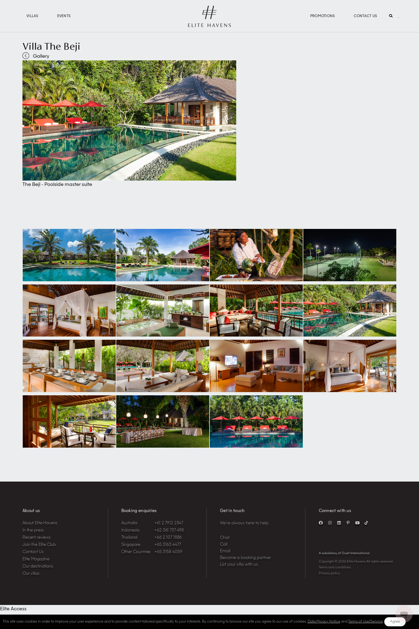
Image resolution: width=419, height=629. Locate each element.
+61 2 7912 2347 (168, 523)
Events (64, 16)
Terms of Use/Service (365, 621)
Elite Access (13, 609)
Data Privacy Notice (324, 621)
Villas (32, 16)
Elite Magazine (35, 559)
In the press (33, 531)
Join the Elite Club (39, 545)
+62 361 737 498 (169, 531)
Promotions (322, 16)
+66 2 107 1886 (168, 538)
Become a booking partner (245, 558)
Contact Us (365, 16)
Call (223, 545)
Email (225, 551)
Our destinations (37, 567)
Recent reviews (36, 538)
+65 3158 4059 (168, 552)
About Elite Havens (39, 523)
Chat (225, 538)
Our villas (31, 574)
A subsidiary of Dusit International (344, 553)
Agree (395, 621)
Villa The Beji (51, 46)
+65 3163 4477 (167, 545)
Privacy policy (329, 573)
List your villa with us (239, 565)
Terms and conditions (335, 567)
